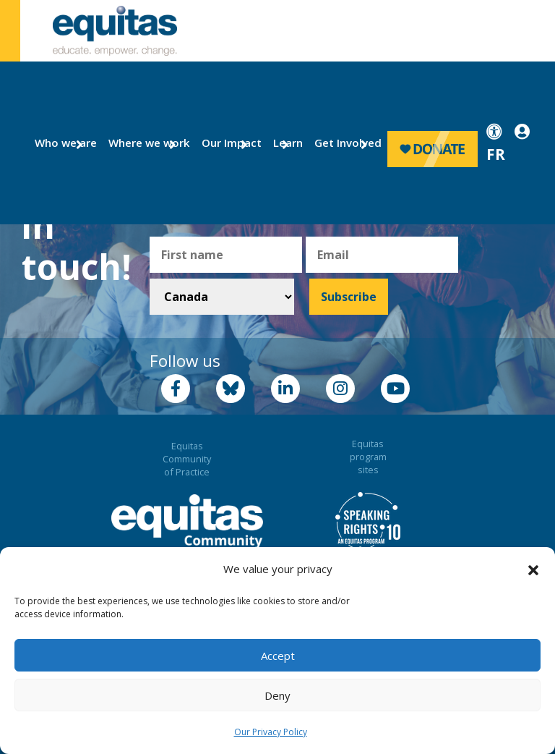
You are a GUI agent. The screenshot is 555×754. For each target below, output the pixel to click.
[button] (533, 569)
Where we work (140, 142)
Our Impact (226, 142)
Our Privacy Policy (270, 732)
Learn (285, 142)
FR (495, 154)
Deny (277, 695)
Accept (278, 655)
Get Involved (341, 142)
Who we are (60, 142)
